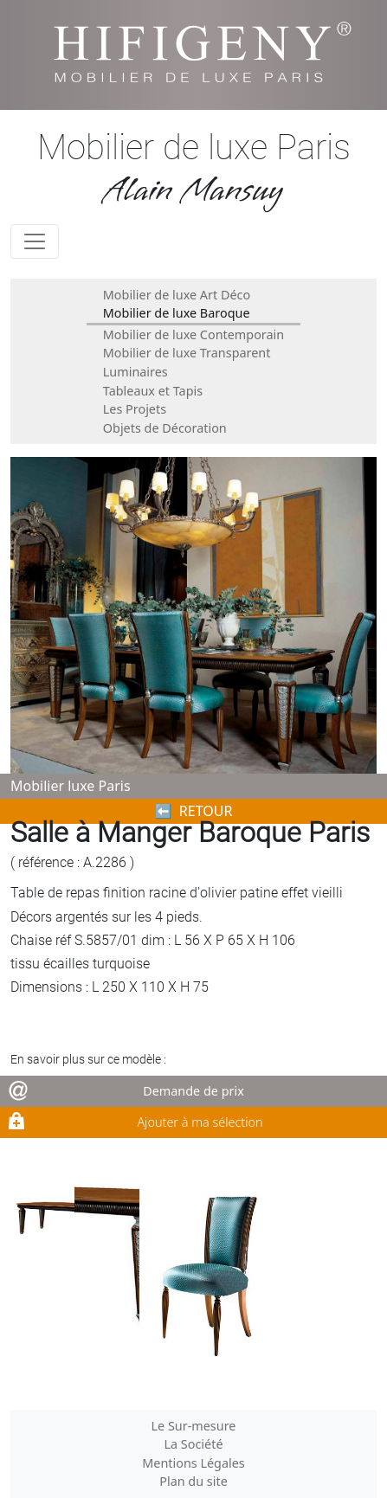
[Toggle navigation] (34, 241)
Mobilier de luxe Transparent (187, 352)
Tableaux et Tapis (153, 391)
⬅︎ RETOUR (194, 810)
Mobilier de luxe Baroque (176, 313)
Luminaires (135, 371)
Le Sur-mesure (194, 1426)
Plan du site (193, 1481)
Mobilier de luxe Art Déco (176, 294)
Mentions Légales (193, 1463)
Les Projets (134, 409)
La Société (193, 1444)
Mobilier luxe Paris (70, 785)
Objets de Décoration (165, 428)
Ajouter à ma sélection (199, 1122)
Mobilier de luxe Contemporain (193, 334)
